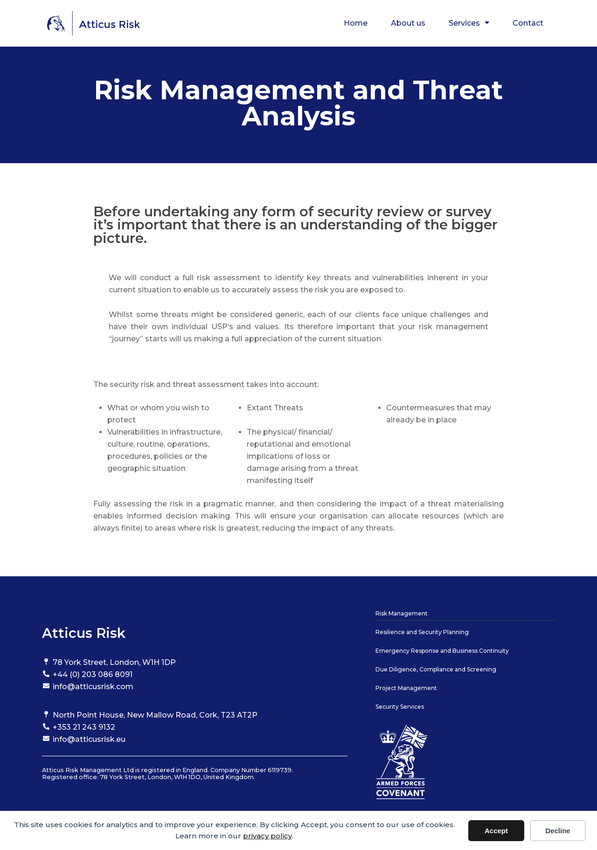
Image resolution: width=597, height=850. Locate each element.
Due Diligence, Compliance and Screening (435, 669)
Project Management (406, 687)
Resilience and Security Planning (422, 632)
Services (469, 23)
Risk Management (401, 613)
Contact (528, 23)
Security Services (399, 706)
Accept (496, 831)
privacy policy (267, 835)
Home (356, 23)
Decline (557, 831)
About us (408, 23)
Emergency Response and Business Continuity (442, 650)
